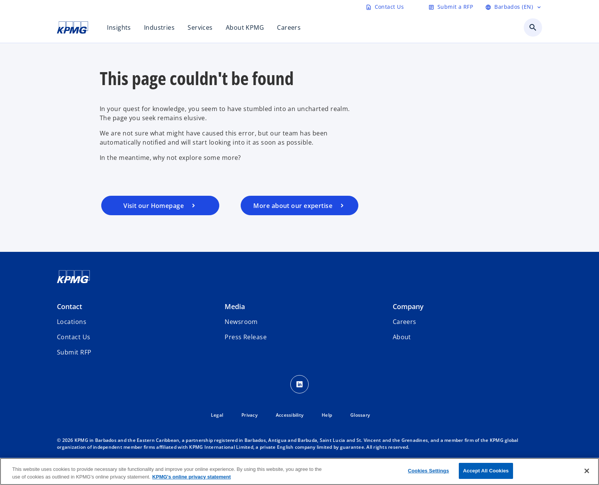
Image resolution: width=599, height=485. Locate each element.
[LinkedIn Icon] (299, 384)
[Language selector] (513, 7)
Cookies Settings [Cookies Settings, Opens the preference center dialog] (428, 471)
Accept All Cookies (486, 471)
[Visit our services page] (300, 206)
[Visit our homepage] (160, 206)
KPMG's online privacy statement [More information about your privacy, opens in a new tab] (191, 477)
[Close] (586, 470)
